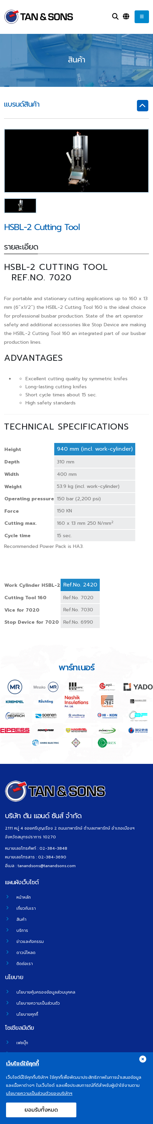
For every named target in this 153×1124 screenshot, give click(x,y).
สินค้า (21, 919)
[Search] (115, 16)
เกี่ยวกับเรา (26, 908)
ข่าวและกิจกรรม (30, 942)
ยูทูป (20, 1054)
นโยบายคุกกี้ (27, 1014)
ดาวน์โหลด (25, 953)
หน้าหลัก (23, 897)
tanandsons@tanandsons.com (47, 866)
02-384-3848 (53, 848)
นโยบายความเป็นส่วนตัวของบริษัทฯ (39, 1098)
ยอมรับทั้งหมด (41, 1115)
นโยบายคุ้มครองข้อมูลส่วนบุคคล (45, 992)
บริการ (22, 931)
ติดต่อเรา (24, 964)
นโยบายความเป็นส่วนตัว (38, 1003)
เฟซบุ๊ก (22, 1043)
